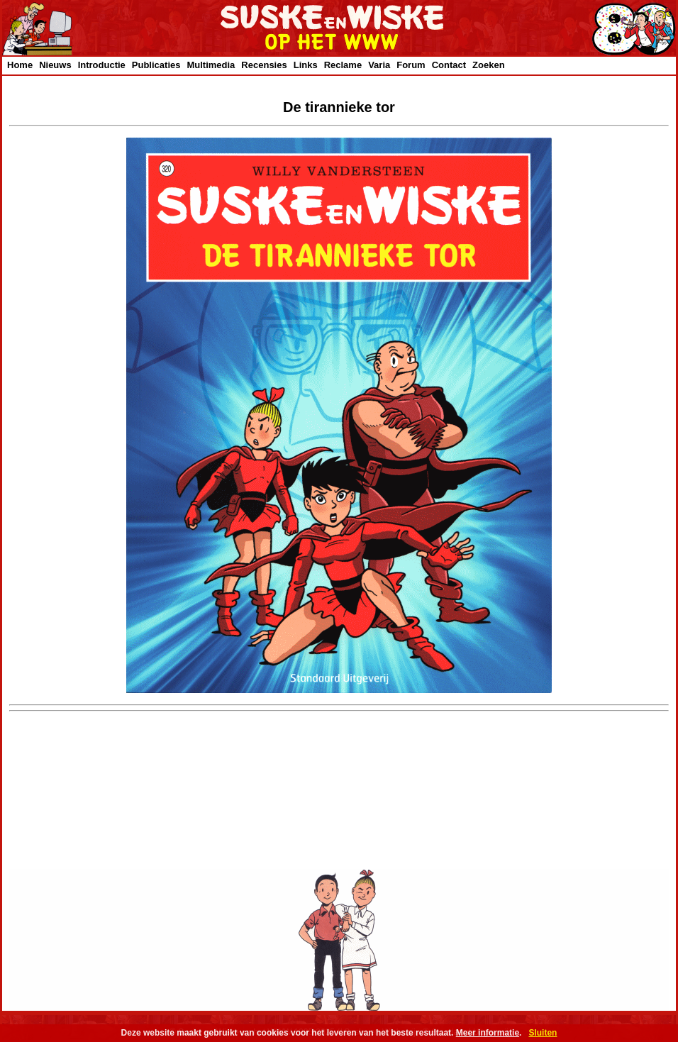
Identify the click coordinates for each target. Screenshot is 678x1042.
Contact (449, 65)
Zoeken (488, 65)
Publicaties (156, 65)
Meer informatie (487, 1033)
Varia (379, 65)
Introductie (102, 65)
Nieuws (55, 65)
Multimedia (211, 65)
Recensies (264, 65)
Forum (410, 65)
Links (306, 65)
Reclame (343, 65)
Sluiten (542, 1033)
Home (20, 65)
